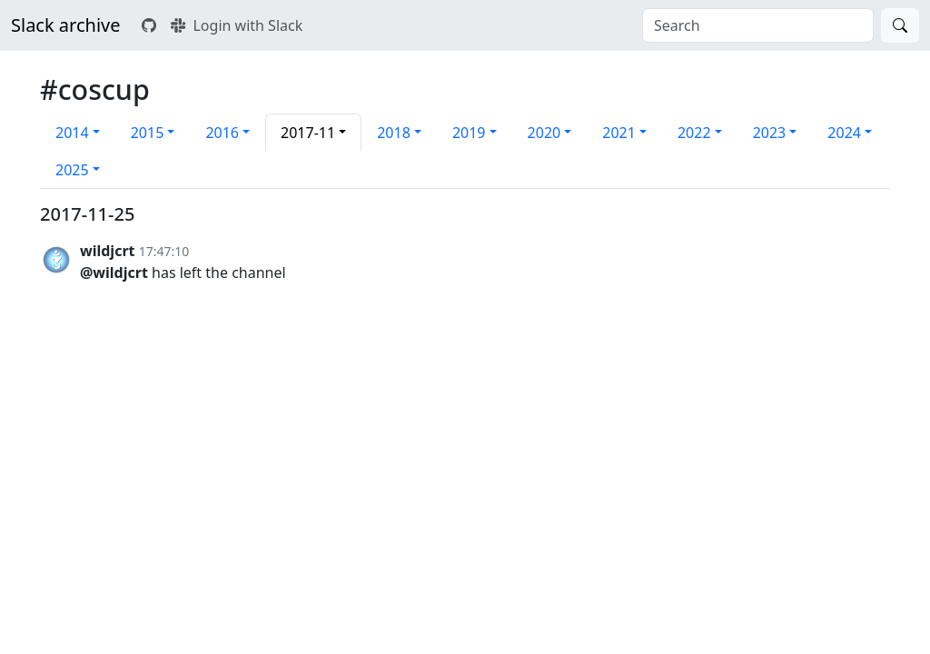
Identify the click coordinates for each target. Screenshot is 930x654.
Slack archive (65, 25)
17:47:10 (164, 251)
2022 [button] (694, 133)
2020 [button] (544, 133)
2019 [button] (469, 133)
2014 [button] (72, 133)
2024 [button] (844, 133)
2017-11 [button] (308, 133)
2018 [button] (394, 133)
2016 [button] (222, 133)
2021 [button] (619, 133)
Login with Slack (236, 25)
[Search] (900, 25)
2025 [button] (72, 170)
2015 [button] (147, 133)
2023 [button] (770, 133)
